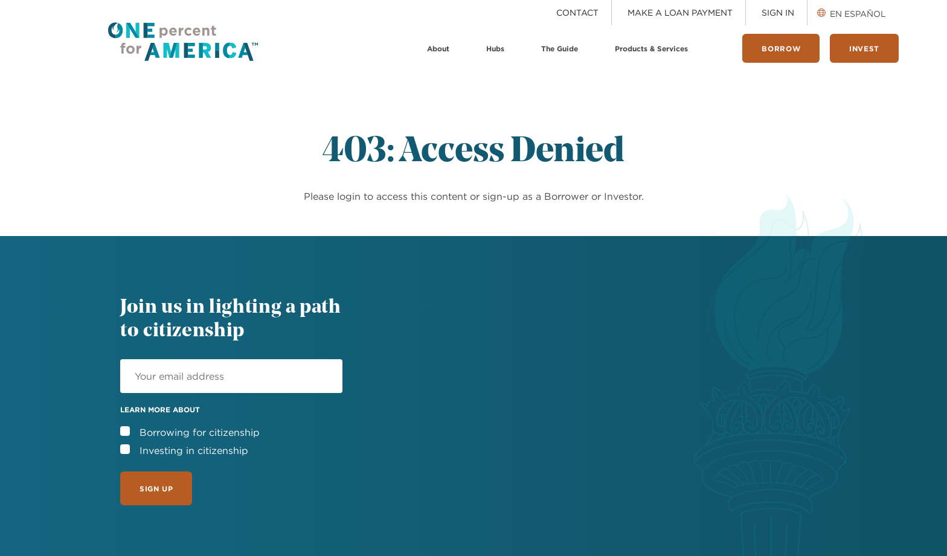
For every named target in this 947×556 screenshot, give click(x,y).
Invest (864, 48)
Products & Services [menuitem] (651, 48)
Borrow (781, 48)
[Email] (231, 376)
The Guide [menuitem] (559, 48)
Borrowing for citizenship (200, 432)
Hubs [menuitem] (495, 48)
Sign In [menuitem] (778, 12)
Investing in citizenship (194, 450)
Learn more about (160, 409)
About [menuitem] (438, 48)
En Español (858, 13)
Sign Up (156, 488)
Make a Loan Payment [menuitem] (680, 12)
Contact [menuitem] (577, 12)
